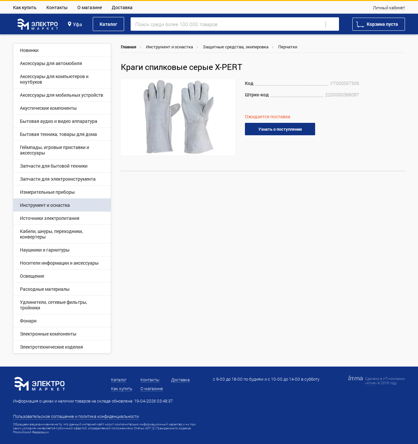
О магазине (89, 7)
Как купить (25, 7)
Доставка (122, 7)
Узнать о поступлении (280, 129)
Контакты (57, 7)
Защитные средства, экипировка (235, 47)
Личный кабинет (389, 8)
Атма (371, 382)
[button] (229, 85)
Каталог (108, 24)
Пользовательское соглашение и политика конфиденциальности (76, 416)
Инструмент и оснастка (169, 47)
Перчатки (287, 47)
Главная (128, 47)
